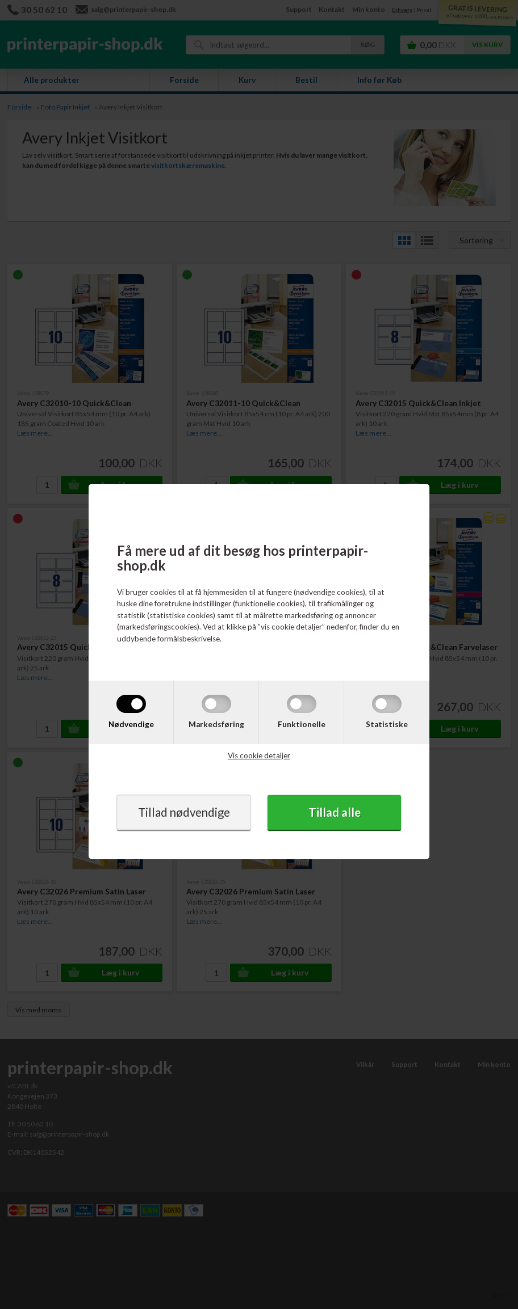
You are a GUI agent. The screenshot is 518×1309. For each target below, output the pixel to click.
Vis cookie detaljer (259, 755)
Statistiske (387, 723)
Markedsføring (216, 723)
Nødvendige (131, 723)
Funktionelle (301, 723)
